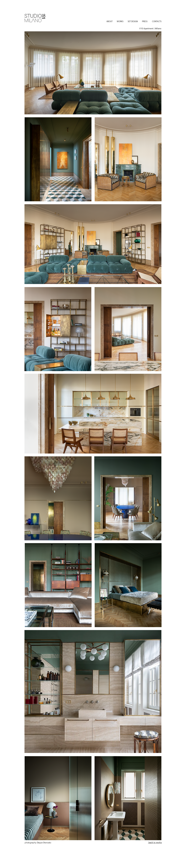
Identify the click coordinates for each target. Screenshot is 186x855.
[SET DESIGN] (132, 21)
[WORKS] (120, 21)
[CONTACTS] (157, 21)
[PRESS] (144, 21)
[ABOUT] (109, 21)
